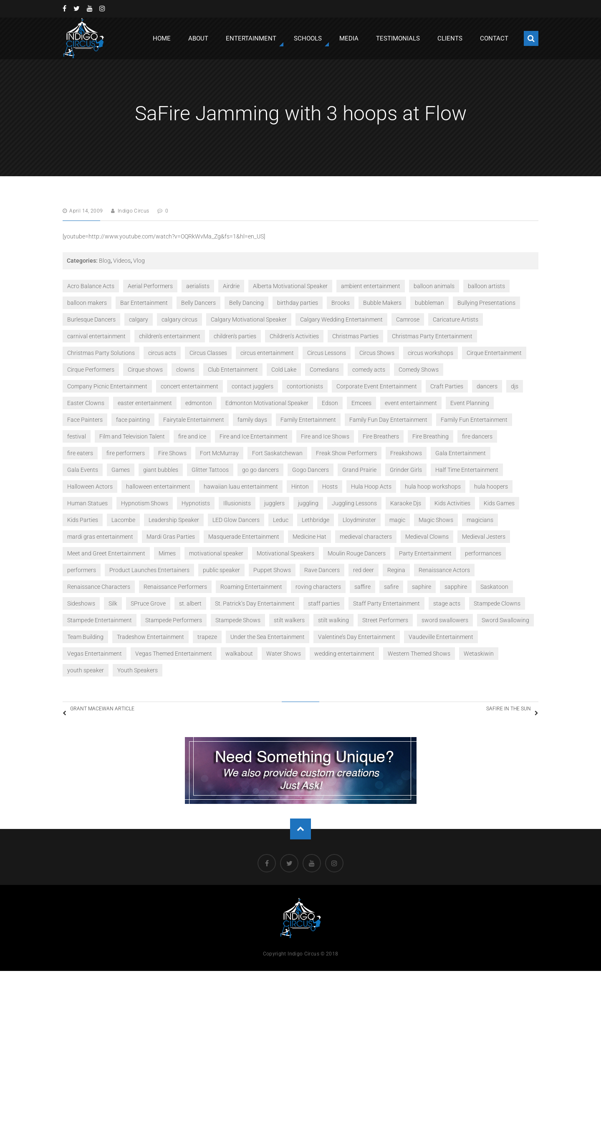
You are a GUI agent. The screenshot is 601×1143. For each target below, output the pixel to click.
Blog (105, 260)
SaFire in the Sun (498, 712)
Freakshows (406, 453)
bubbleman (429, 302)
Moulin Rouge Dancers (357, 553)
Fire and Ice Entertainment (254, 436)
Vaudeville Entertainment (441, 637)
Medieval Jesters (483, 536)
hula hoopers (491, 486)
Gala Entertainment (460, 453)
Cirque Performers (90, 369)
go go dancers (260, 469)
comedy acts (368, 369)
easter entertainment (145, 403)
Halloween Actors (90, 486)
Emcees (361, 403)
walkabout (239, 653)
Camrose (407, 319)
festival (76, 436)
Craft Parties (446, 386)
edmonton (198, 403)
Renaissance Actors (444, 570)
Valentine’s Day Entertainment (356, 637)
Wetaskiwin (479, 653)
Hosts (330, 486)
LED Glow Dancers (236, 520)
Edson (330, 403)
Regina (396, 570)
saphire (421, 586)
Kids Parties (82, 520)
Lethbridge (315, 520)
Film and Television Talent (132, 436)
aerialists (198, 286)
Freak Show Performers (346, 453)
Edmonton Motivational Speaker (266, 403)
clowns (185, 369)
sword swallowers (445, 620)
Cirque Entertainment (494, 353)
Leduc (280, 520)
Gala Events (82, 469)
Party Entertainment (425, 553)
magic (397, 520)
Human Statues (87, 503)
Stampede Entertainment (99, 620)
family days (252, 419)
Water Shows (283, 653)
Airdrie (231, 286)
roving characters (318, 586)
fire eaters (80, 453)
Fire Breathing (430, 436)
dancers (487, 386)
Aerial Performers (150, 286)
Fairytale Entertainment (193, 419)
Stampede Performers (173, 620)
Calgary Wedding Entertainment (341, 319)
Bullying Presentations (486, 302)
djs (514, 386)
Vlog (139, 260)
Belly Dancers (198, 302)
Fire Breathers (381, 436)
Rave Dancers (322, 570)
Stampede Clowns (497, 603)
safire (391, 586)
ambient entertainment (370, 286)
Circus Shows (376, 353)
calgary (138, 319)
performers (81, 570)
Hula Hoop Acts (371, 486)
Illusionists (237, 503)
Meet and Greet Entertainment (106, 553)
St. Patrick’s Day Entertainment (255, 603)
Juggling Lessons (354, 503)
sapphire (455, 586)
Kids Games (499, 503)
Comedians (324, 369)
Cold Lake (283, 369)
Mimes (167, 553)
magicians (480, 520)
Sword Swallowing (505, 620)
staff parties (324, 603)
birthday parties (297, 302)
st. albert (190, 603)
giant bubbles (160, 469)
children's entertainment (169, 336)
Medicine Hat (309, 536)
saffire (362, 586)
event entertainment (411, 403)
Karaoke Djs (405, 503)
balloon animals (434, 286)
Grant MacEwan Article (117, 712)
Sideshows (81, 603)
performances (483, 553)
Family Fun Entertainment (474, 419)
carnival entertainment (96, 336)
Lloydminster (359, 520)
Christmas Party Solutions (101, 353)
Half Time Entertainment (466, 469)
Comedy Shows (419, 369)
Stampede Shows (237, 620)
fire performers (125, 453)
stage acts (446, 603)
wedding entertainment (344, 653)
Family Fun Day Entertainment (388, 419)
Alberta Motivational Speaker (290, 286)
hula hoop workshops (433, 486)
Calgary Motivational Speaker (249, 319)
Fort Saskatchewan (277, 453)
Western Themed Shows (419, 653)
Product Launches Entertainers (149, 570)
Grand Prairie (359, 469)
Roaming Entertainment (251, 586)
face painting (133, 419)
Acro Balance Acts (90, 286)
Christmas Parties (355, 336)
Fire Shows (172, 453)
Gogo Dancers (310, 469)
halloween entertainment (158, 486)
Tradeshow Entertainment (150, 637)
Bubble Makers (382, 302)
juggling (308, 503)
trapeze (207, 637)
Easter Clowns (85, 403)
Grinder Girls (406, 469)
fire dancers (477, 436)
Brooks (340, 302)
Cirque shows (145, 369)
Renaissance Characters (98, 586)
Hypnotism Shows (144, 503)
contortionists (305, 386)
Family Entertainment (308, 419)
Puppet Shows (272, 570)
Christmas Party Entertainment (432, 336)
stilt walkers (289, 620)
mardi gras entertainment (100, 536)
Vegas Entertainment (94, 653)
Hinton (300, 486)
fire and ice (192, 436)
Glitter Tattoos (210, 469)
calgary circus (179, 319)
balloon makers (87, 302)
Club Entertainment (233, 369)
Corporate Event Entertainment (376, 386)
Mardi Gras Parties (170, 536)
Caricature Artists (455, 319)
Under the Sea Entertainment (267, 637)
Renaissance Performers (175, 586)
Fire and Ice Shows (325, 436)
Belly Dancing (246, 302)
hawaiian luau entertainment (241, 486)
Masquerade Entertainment (243, 536)
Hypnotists (196, 503)
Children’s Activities (294, 336)
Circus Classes (208, 353)
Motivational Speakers (285, 553)
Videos (122, 260)
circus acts (162, 353)
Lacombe (123, 520)
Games (120, 469)
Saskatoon (494, 586)
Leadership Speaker (174, 520)
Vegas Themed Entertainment (173, 653)
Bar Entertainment (144, 302)
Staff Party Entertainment (386, 603)
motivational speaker (216, 553)
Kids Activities (452, 503)
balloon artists (486, 286)
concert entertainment (189, 386)
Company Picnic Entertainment (107, 386)
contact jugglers (252, 386)
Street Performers (385, 620)
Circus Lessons (326, 353)
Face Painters (85, 419)
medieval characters (366, 536)
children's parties (235, 336)
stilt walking (333, 620)
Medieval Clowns (427, 536)
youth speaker (85, 670)
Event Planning (469, 403)
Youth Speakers (137, 670)
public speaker (221, 570)
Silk (113, 603)
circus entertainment (267, 353)
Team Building (85, 637)
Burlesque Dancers (91, 319)
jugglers (274, 503)
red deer (363, 570)
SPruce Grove (148, 603)
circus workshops (430, 353)
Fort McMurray (219, 453)
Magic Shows (436, 520)
